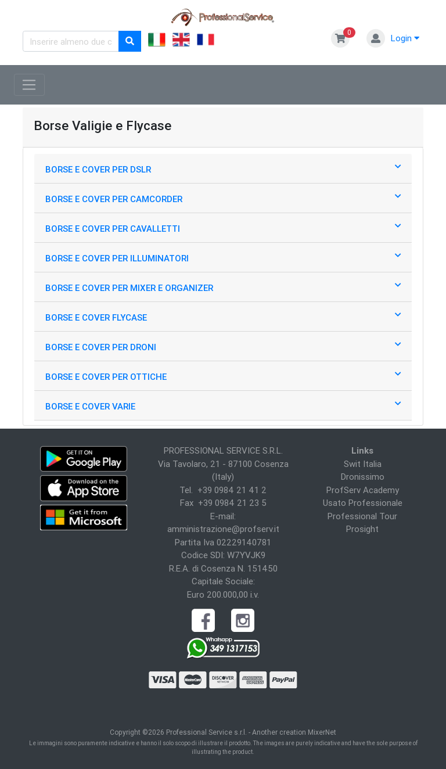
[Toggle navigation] (29, 85)
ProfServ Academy (362, 489)
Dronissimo (362, 476)
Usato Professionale (362, 502)
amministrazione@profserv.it (223, 528)
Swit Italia (363, 463)
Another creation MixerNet (294, 732)
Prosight (362, 528)
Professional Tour (362, 516)
